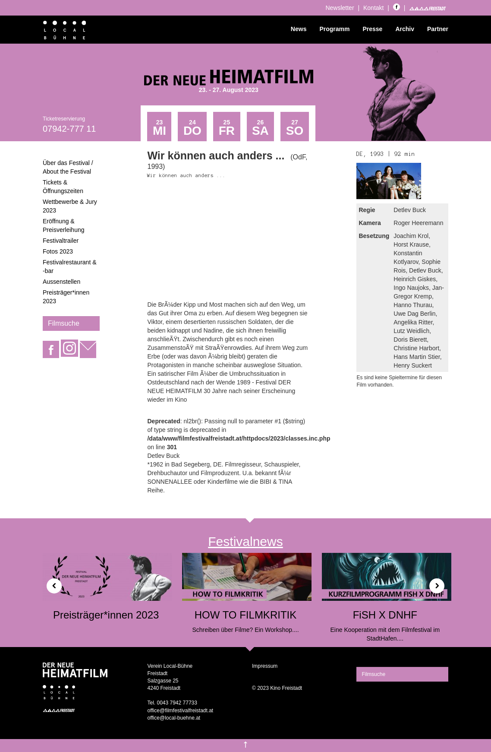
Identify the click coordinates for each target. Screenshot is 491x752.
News (299, 28)
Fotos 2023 (58, 251)
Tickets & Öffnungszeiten (63, 186)
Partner (437, 28)
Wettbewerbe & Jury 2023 (70, 206)
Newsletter (339, 7)
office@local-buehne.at (173, 718)
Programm (334, 28)
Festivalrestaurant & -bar (70, 266)
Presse (372, 28)
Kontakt (373, 7)
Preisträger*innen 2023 (66, 297)
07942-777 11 (69, 128)
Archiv (404, 28)
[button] (51, 582)
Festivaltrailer (61, 240)
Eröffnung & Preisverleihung (64, 225)
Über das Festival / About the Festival (68, 167)
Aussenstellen (61, 281)
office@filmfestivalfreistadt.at (180, 711)
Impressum (264, 666)
